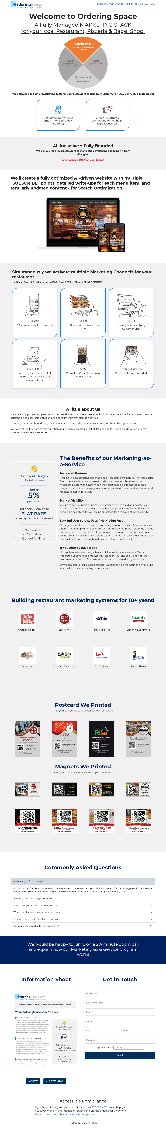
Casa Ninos (64, 630)
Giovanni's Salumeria (138, 630)
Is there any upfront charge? (28, 881)
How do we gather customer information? (35, 905)
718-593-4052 (100, 1107)
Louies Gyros (138, 666)
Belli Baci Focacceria (64, 666)
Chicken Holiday (27, 630)
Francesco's (27, 666)
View (33, 1081)
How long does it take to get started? (32, 898)
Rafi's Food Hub (101, 630)
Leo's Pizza (101, 666)
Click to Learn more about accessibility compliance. (65, 1114)
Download (55, 1081)
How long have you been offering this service (36, 919)
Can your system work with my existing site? (36, 926)
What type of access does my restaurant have (36, 912)
